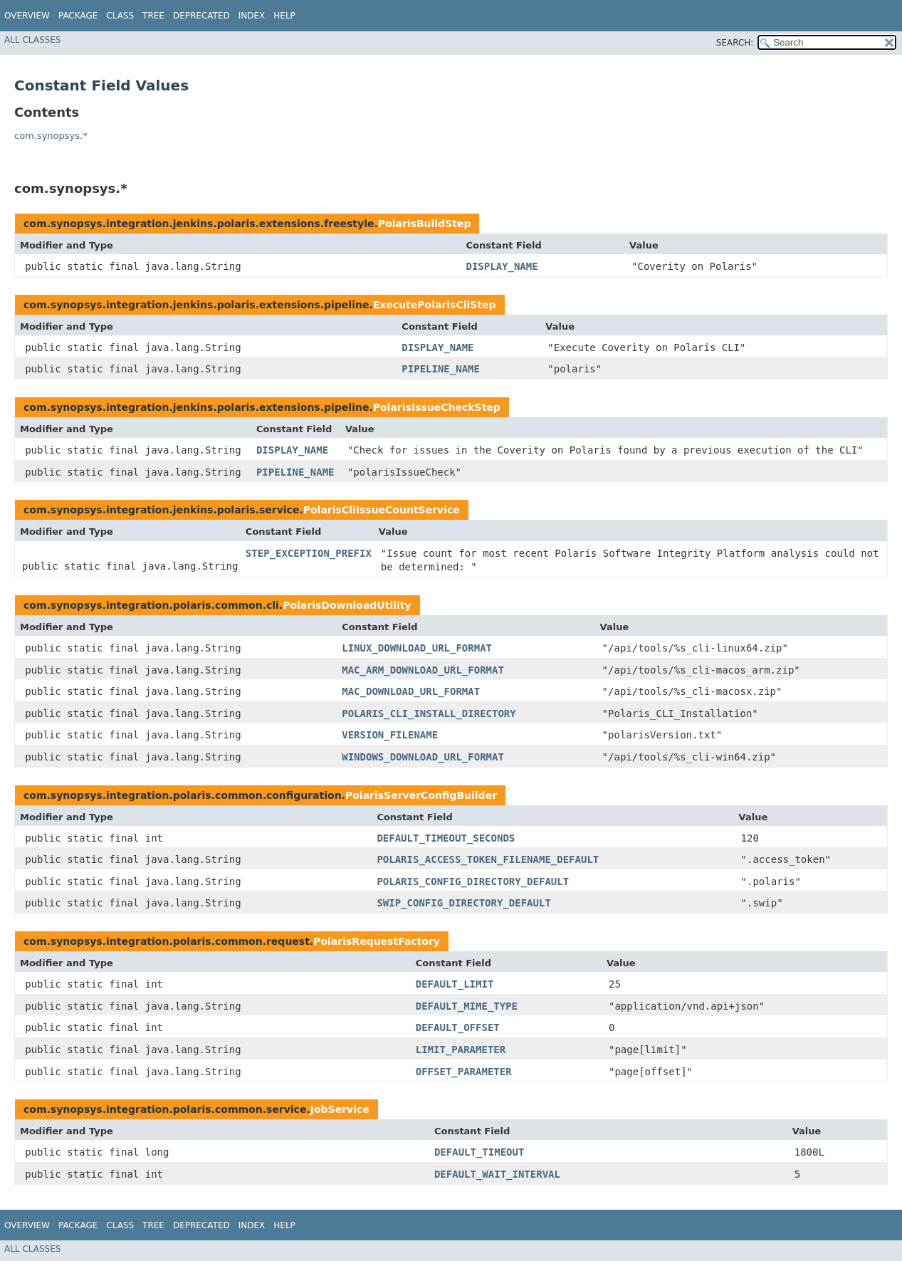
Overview (27, 16)
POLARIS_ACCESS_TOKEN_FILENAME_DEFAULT (488, 859)
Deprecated (201, 16)
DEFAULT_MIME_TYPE (467, 1006)
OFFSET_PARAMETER (464, 1071)
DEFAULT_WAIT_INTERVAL (497, 1174)
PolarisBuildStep (424, 223)
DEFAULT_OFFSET (458, 1027)
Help (284, 16)
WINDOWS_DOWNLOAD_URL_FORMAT (423, 757)
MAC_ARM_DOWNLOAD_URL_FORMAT (423, 670)
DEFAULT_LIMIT (455, 984)
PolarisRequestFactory (376, 941)
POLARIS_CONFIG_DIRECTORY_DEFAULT (473, 881)
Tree (153, 16)
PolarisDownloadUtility (347, 605)
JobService (339, 1109)
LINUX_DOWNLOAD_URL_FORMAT (417, 648)
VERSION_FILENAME (390, 735)
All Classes (32, 40)
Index (252, 16)
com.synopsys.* (51, 135)
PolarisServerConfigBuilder (421, 795)
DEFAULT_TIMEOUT (479, 1152)
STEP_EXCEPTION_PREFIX (309, 553)
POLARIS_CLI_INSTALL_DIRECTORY (428, 713)
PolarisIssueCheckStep (436, 407)
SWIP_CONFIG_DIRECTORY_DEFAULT (463, 903)
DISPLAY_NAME (501, 266)
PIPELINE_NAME (441, 369)
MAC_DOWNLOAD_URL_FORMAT (411, 691)
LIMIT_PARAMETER (460, 1049)
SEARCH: (735, 43)
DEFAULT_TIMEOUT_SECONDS (446, 838)
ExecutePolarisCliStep (434, 304)
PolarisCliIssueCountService (381, 510)
